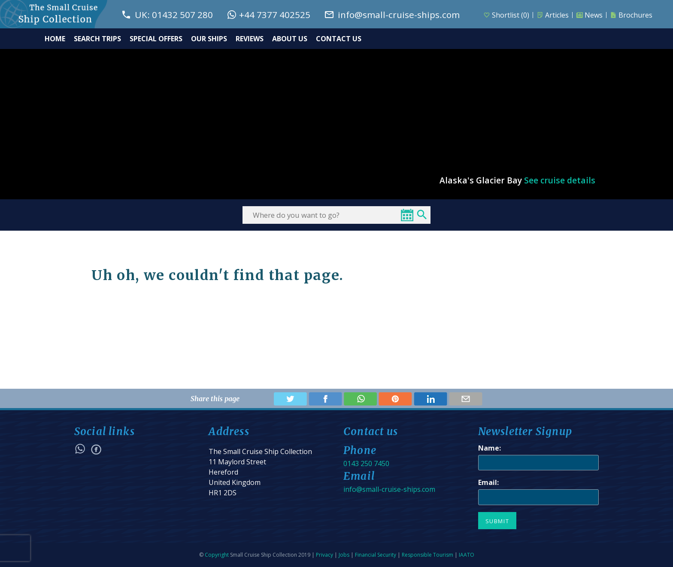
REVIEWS (250, 38)
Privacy (324, 554)
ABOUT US (289, 38)
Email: (488, 482)
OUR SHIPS (209, 38)
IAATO (466, 554)
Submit (497, 521)
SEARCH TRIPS (97, 38)
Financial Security (375, 554)
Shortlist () (506, 15)
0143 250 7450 (366, 463)
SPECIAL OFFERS (156, 38)
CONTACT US (338, 38)
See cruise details (559, 180)
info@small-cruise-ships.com (389, 489)
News (589, 15)
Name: (489, 448)
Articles (553, 15)
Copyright (217, 554)
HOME (55, 38)
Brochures (631, 15)
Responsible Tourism (427, 554)
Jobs (344, 554)
